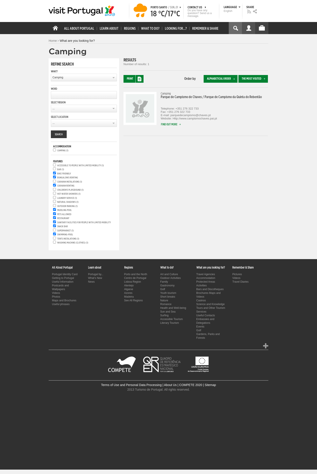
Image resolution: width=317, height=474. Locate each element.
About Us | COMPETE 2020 (183, 385)
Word (54, 89)
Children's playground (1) (70, 190)
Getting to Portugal (63, 278)
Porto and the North (135, 274)
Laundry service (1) (67, 198)
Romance (165, 304)
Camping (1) (62, 150)
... (53, 108)
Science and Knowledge (210, 304)
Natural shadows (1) (68, 202)
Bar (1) (60, 169)
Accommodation (205, 278)
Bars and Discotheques (210, 289)
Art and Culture (169, 274)
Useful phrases (61, 304)
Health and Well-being (173, 307)
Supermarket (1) (65, 230)
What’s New (95, 278)
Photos (56, 296)
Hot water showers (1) (69, 194)
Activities (201, 285)
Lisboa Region (132, 281)
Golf (162, 289)
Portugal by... (95, 274)
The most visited (255, 79)
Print (135, 79)
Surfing (164, 315)
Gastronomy (167, 285)
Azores (128, 293)
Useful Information (62, 281)
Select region (58, 102)
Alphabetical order (222, 79)
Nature (164, 300)
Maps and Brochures (64, 300)
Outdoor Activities (170, 278)
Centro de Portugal (135, 278)
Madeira (129, 296)
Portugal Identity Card (64, 274)
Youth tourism (168, 293)
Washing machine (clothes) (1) (72, 243)
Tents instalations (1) (68, 239)
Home (53, 40)
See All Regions (133, 300)
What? (54, 71)
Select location (59, 117)
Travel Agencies (205, 274)
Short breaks (167, 296)
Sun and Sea (167, 311)
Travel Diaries (240, 281)
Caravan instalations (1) (69, 182)
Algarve (128, 289)
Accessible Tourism (171, 319)
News (91, 281)
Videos (56, 293)
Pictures (237, 274)
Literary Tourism (169, 322)
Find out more (172, 124)
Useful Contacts (205, 315)
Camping (57, 77)
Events (200, 326)
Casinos (201, 300)
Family (164, 281)
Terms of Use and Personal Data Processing (131, 385)
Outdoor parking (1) (67, 206)
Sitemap (210, 385)
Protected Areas (205, 281)
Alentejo (129, 285)
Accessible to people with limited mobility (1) (80, 165)
